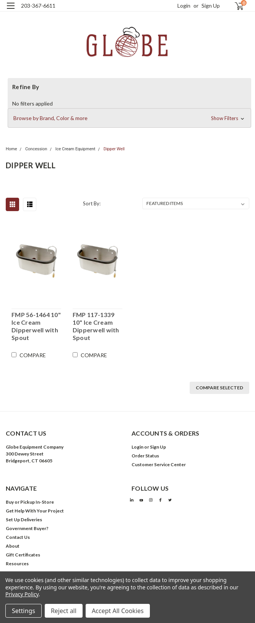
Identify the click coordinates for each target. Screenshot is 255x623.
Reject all (63, 611)
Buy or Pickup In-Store (30, 502)
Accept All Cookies (118, 611)
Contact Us (18, 537)
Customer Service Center (159, 464)
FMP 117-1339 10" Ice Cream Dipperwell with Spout (96, 326)
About (12, 546)
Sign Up (210, 5)
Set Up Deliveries (24, 519)
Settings (23, 611)
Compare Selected (219, 387)
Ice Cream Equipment (75, 148)
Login (183, 5)
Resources (17, 563)
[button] (129, 118)
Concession (36, 148)
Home (11, 148)
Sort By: (92, 203)
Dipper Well (114, 148)
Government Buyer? (27, 528)
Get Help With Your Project (35, 511)
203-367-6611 (38, 5)
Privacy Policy (22, 594)
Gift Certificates (23, 555)
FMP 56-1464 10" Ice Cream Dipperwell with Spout (36, 326)
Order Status (145, 456)
